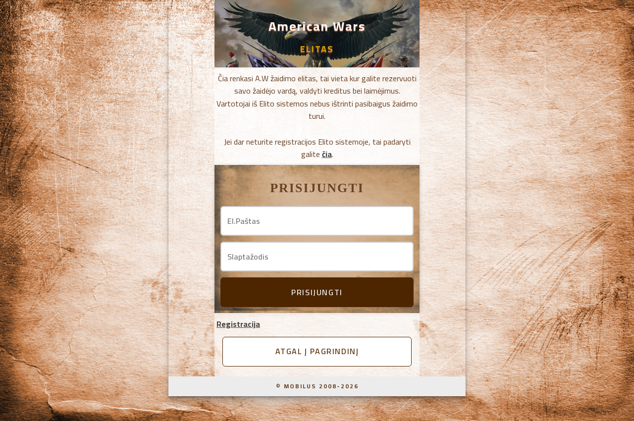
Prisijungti (317, 292)
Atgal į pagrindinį (317, 351)
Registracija (238, 323)
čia (327, 154)
